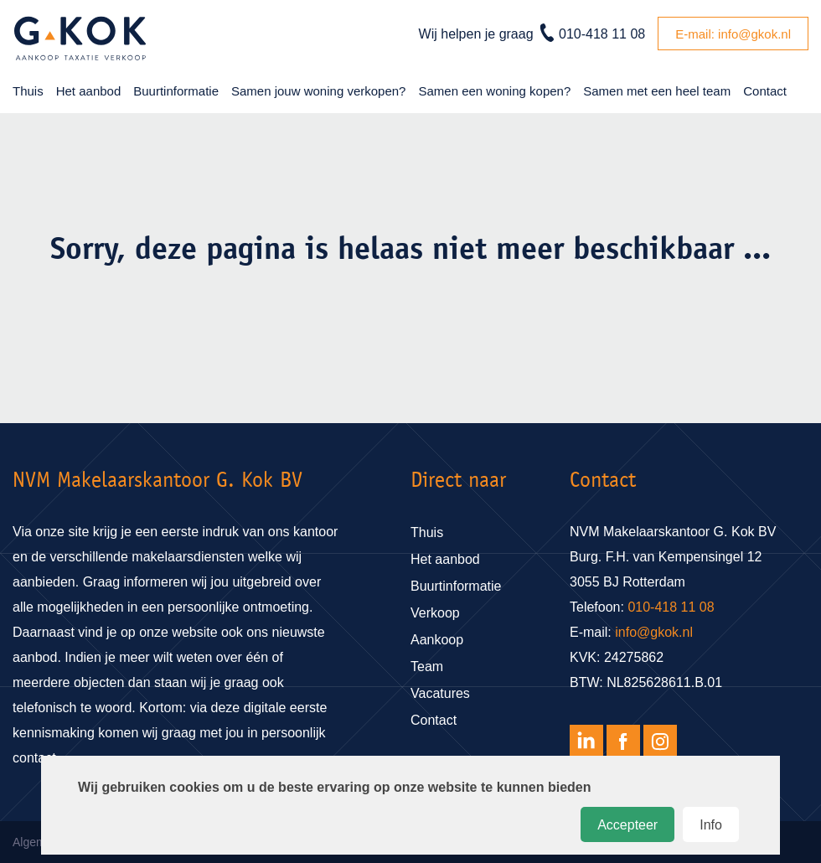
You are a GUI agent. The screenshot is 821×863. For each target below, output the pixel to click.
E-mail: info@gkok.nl (733, 34)
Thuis (28, 91)
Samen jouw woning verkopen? (318, 91)
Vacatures (440, 693)
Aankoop (436, 640)
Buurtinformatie (176, 91)
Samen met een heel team (657, 91)
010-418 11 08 (602, 34)
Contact (765, 91)
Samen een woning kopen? (494, 91)
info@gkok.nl (654, 632)
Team (426, 666)
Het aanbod (88, 91)
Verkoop (435, 613)
